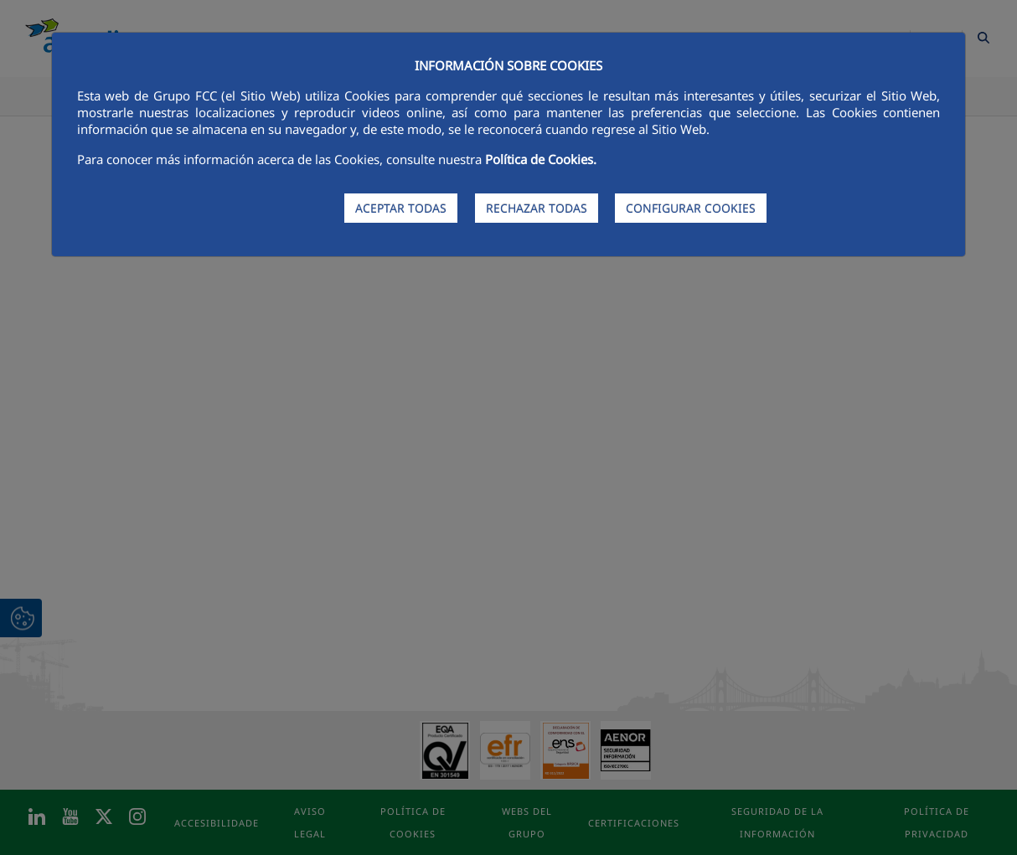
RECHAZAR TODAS (536, 208)
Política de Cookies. (540, 159)
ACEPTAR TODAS (401, 208)
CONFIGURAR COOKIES (691, 208)
